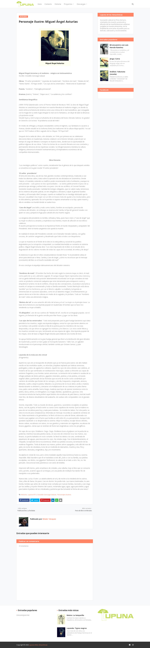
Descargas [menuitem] (81, 4)
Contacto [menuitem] (48, 4)
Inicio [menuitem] (40, 4)
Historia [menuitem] (58, 4)
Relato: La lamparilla (75, 615)
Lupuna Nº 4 (32, 494)
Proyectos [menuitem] (68, 4)
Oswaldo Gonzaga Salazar (46, 494)
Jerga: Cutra (115, 59)
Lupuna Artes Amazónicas (38, 645)
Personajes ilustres (64, 494)
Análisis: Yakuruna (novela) (117, 73)
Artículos (24, 494)
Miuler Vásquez (49, 519)
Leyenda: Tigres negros (77, 628)
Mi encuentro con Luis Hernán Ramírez (119, 46)
